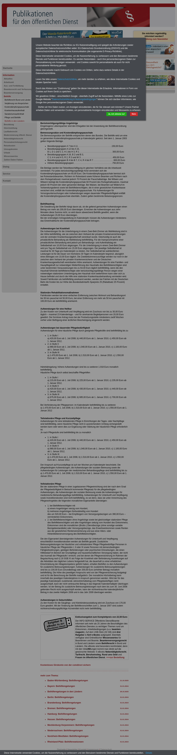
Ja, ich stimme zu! (116, 114)
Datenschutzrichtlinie (67, 79)
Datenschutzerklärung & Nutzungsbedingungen (74, 99)
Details (149, 753)
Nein (134, 114)
